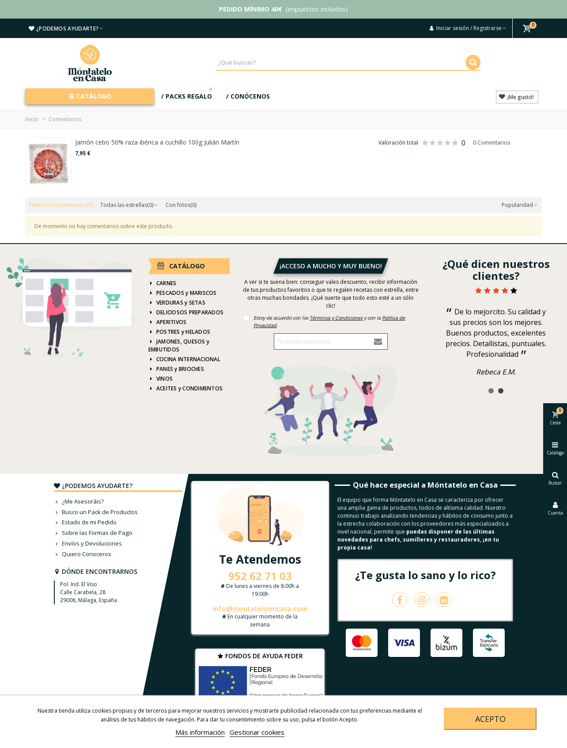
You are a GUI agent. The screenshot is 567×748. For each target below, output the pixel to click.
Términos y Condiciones (336, 317)
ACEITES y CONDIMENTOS (185, 389)
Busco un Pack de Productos (96, 512)
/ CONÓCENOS (248, 96)
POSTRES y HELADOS (179, 332)
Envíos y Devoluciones (88, 543)
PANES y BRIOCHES (176, 369)
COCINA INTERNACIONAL (184, 359)
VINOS (160, 379)
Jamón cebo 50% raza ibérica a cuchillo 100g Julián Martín (157, 142)
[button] (491, 390)
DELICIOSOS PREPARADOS (185, 313)
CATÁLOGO (89, 96)
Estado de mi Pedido (85, 522)
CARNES (162, 283)
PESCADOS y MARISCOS (182, 293)
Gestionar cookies (257, 732)
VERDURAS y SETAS (176, 303)
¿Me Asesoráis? (79, 501)
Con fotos (181, 205)
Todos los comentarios (61, 205)
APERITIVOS (167, 322)
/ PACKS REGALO (188, 94)
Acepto (490, 719)
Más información (200, 732)
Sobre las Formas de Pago (93, 533)
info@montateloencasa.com (260, 609)
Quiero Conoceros (82, 554)
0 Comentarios (491, 142)
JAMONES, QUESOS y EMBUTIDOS (178, 345)
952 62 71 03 (260, 576)
